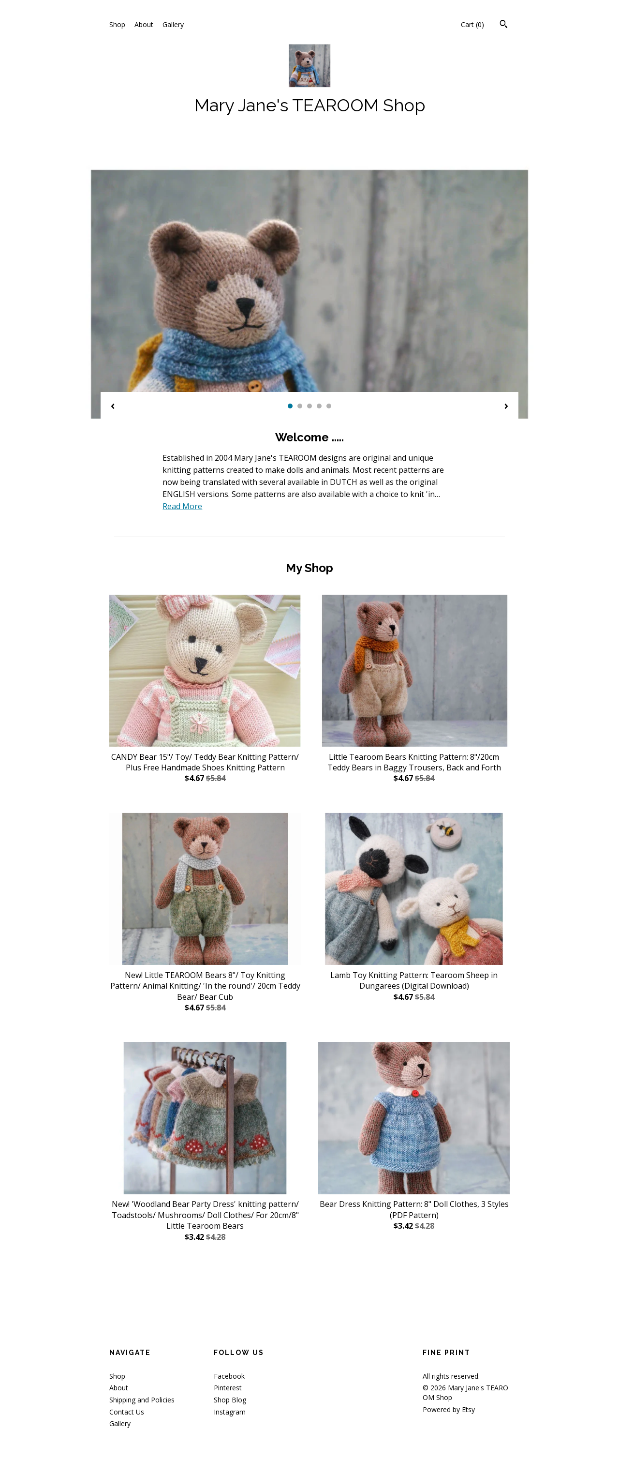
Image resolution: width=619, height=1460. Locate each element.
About (143, 24)
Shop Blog (230, 1399)
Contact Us (126, 1411)
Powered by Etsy (449, 1409)
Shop (117, 24)
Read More (182, 506)
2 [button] (299, 406)
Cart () (472, 24)
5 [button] (328, 406)
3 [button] (309, 406)
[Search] (503, 25)
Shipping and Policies (142, 1399)
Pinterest (228, 1387)
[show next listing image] (506, 407)
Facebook (229, 1376)
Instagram (230, 1411)
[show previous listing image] (112, 407)
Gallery (173, 24)
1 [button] (290, 406)
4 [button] (319, 406)
